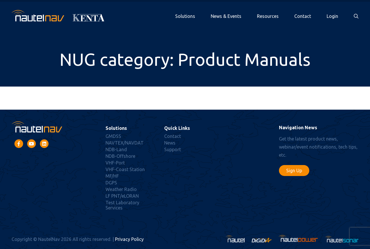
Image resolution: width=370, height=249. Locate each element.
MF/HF (112, 176)
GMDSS (113, 136)
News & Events (226, 16)
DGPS (111, 182)
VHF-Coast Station (125, 169)
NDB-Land (116, 149)
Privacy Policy (129, 239)
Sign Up (294, 170)
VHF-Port (115, 162)
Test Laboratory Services (122, 205)
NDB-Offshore (120, 156)
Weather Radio (121, 189)
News (169, 142)
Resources (268, 16)
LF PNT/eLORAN (122, 196)
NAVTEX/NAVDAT (125, 142)
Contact (302, 16)
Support (172, 149)
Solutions (185, 16)
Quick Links (177, 128)
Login (332, 16)
